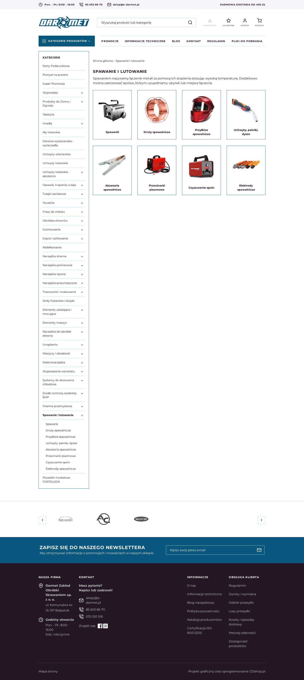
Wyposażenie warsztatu (59, 371)
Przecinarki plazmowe (61, 456)
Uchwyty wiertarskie (56, 154)
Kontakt (194, 41)
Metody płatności (242, 633)
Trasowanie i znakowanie (59, 292)
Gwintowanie (51, 229)
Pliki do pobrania (247, 41)
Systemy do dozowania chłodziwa (58, 382)
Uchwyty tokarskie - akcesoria (56, 174)
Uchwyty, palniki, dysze (61, 443)
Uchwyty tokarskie (55, 163)
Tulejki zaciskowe (54, 194)
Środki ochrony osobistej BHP (59, 395)
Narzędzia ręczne (54, 274)
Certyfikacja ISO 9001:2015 (199, 630)
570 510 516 (94, 616)
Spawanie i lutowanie (130, 61)
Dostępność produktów (238, 644)
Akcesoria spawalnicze (61, 449)
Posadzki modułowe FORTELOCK (56, 479)
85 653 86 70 (94, 4)
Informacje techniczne (145, 41)
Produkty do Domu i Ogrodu (57, 103)
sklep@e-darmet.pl (126, 4)
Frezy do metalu (54, 211)
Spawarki (52, 424)
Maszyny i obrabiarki (56, 353)
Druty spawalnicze (58, 430)
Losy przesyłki (239, 611)
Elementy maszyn (55, 322)
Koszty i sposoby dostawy (241, 622)
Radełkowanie (52, 247)
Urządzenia (50, 344)
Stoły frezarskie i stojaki (59, 301)
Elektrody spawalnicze (61, 468)
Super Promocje (54, 83)
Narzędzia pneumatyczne (60, 283)
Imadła (47, 123)
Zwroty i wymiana (242, 594)
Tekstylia (48, 114)
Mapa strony (48, 671)
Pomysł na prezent (55, 75)
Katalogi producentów (204, 620)
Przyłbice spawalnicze (60, 436)
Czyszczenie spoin (58, 462)
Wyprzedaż (50, 92)
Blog (176, 41)
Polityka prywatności (203, 611)
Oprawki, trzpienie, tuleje (59, 185)
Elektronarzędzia (54, 362)
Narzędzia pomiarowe (57, 265)
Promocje (109, 41)
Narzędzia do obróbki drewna (57, 333)
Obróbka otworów (55, 220)
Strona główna (103, 61)
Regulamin (216, 41)
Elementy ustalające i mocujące (57, 311)
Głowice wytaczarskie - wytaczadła (58, 143)
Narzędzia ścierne (54, 256)
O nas (191, 585)
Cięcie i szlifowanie (55, 238)
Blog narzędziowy (200, 602)
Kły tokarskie (51, 132)
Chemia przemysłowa (57, 406)
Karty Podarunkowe (56, 66)
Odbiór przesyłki (241, 602)
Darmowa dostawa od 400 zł (242, 4)
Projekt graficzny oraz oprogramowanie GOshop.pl (226, 671)
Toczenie (48, 203)
